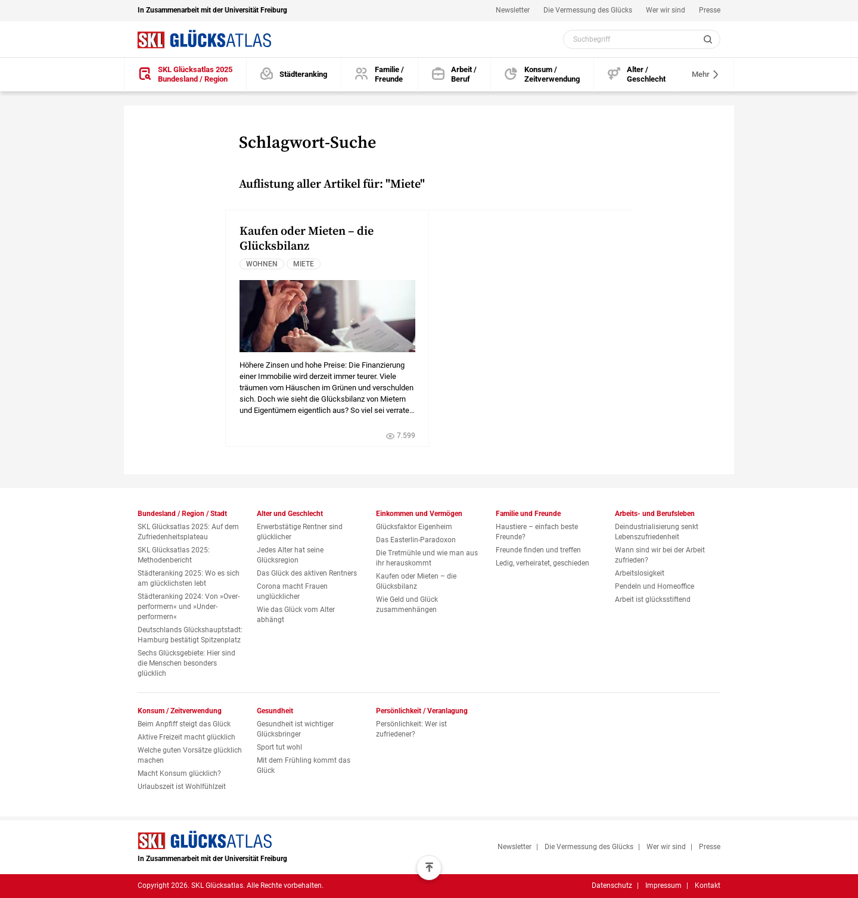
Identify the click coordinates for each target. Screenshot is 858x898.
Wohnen (262, 264)
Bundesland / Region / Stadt (182, 513)
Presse (709, 10)
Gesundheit (275, 711)
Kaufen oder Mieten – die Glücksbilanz (307, 239)
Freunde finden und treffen (538, 550)
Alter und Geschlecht (290, 513)
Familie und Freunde (528, 513)
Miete (303, 264)
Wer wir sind (665, 10)
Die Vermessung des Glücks (587, 10)
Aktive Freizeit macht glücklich (186, 737)
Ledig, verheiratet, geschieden (542, 563)
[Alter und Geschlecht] (637, 75)
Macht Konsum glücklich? (179, 773)
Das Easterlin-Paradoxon (416, 540)
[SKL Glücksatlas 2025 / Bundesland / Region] (185, 75)
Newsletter (513, 10)
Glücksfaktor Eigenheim (414, 527)
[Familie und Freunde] (379, 75)
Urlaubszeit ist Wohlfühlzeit (182, 786)
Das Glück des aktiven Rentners (307, 573)
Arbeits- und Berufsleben (655, 513)
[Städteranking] (294, 75)
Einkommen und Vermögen (419, 513)
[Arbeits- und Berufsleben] (454, 75)
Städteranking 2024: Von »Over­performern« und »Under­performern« (189, 606)
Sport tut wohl (279, 747)
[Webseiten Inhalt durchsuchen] (641, 39)
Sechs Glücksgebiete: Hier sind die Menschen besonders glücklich (186, 663)
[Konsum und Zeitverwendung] (542, 75)
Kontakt (707, 885)
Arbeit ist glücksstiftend (653, 599)
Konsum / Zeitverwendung (180, 711)
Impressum (663, 885)
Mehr (706, 74)
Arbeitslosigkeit (639, 573)
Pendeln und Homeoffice (654, 586)
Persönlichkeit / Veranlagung (422, 711)
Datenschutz (612, 885)
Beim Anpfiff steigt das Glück (184, 724)
